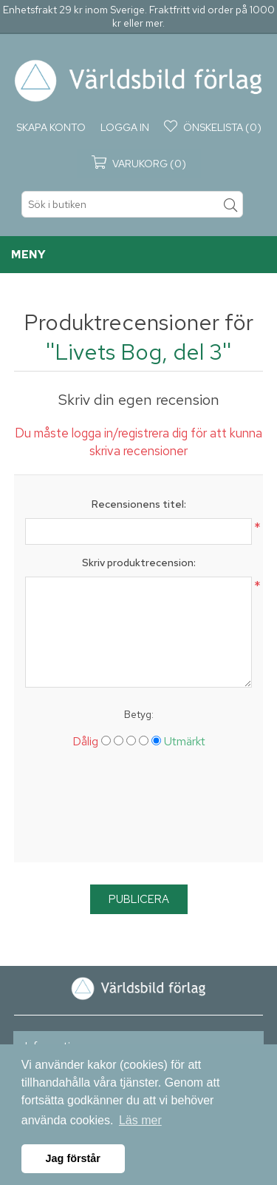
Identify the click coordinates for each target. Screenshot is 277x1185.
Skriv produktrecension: (139, 562)
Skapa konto (51, 127)
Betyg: (139, 714)
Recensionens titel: (139, 504)
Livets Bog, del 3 (138, 351)
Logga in (124, 127)
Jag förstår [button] (73, 1158)
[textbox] (132, 204)
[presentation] (139, 811)
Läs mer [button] (140, 1120)
